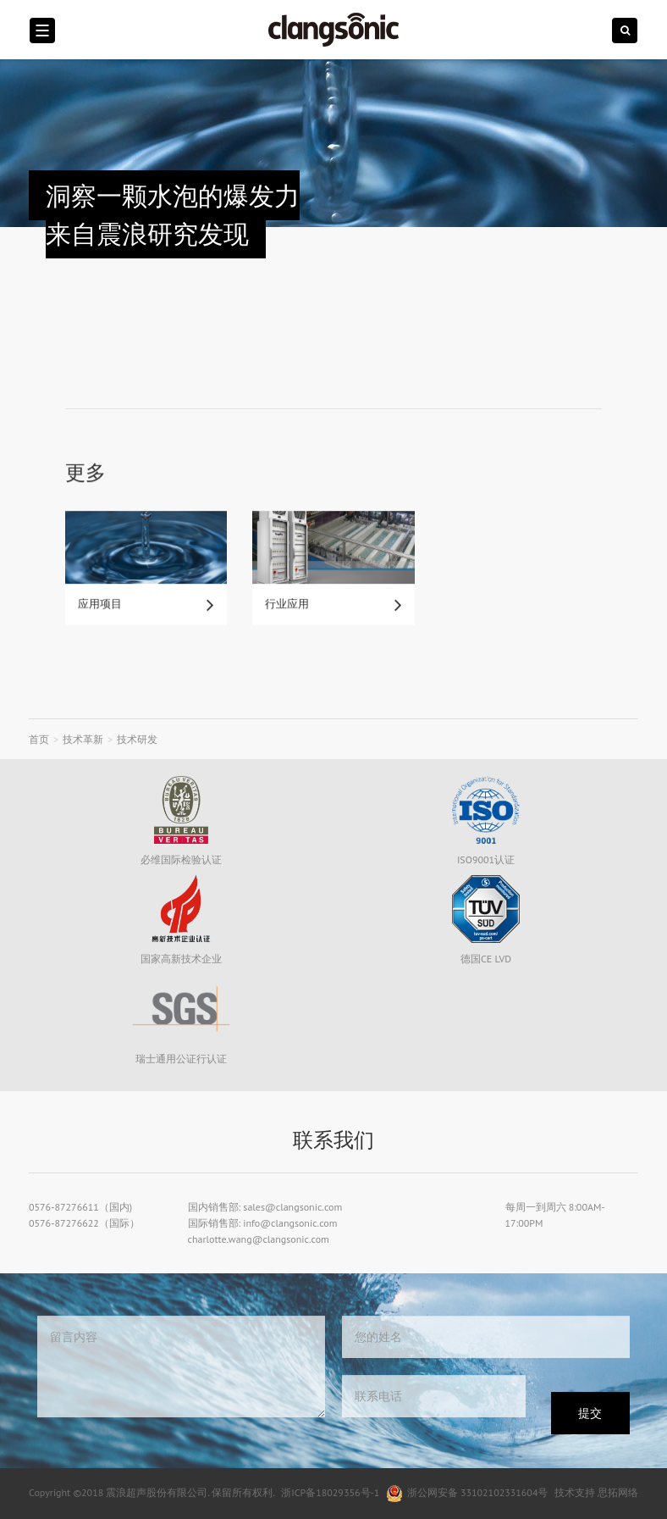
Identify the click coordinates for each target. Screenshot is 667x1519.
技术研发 (137, 739)
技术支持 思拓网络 (596, 1492)
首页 (39, 739)
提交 (590, 1413)
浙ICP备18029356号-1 (330, 1492)
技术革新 (83, 739)
